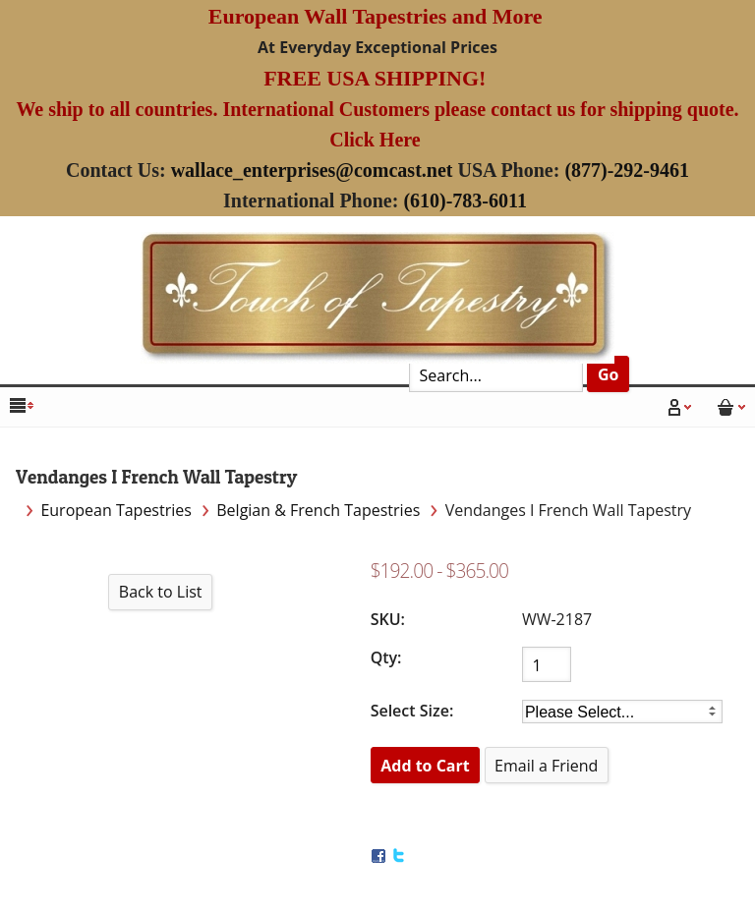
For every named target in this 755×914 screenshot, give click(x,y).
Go (608, 374)
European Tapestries (116, 510)
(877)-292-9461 (626, 170)
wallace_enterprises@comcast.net (312, 170)
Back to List (161, 591)
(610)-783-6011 (465, 200)
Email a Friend (546, 765)
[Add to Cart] (426, 765)
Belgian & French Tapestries (318, 510)
